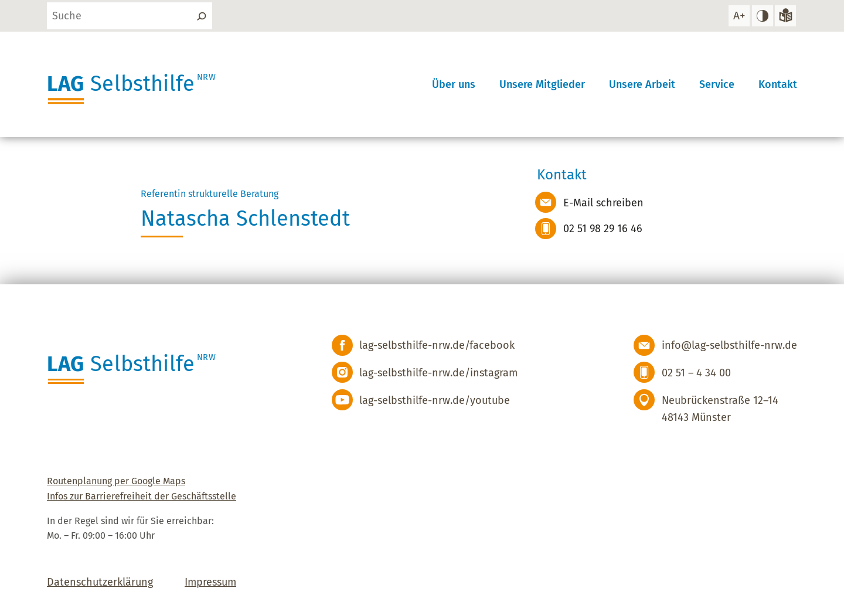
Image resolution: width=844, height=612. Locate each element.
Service (716, 84)
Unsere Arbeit (642, 84)
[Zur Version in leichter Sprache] (785, 15)
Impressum (210, 582)
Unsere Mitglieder (542, 84)
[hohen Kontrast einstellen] (762, 15)
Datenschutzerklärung (100, 582)
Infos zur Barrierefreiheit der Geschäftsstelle (141, 496)
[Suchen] (201, 15)
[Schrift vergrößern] (739, 15)
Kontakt (777, 84)
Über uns (453, 84)
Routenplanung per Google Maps (116, 481)
